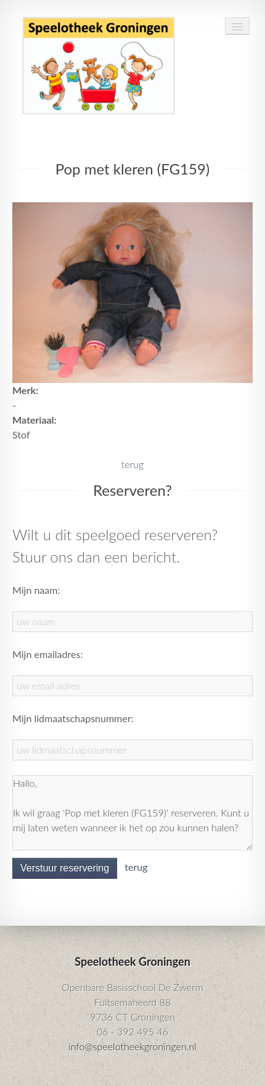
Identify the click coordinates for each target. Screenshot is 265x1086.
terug (132, 464)
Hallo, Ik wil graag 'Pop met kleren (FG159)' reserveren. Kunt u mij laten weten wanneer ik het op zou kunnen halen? (132, 812)
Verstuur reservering (64, 868)
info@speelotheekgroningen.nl (132, 1046)
